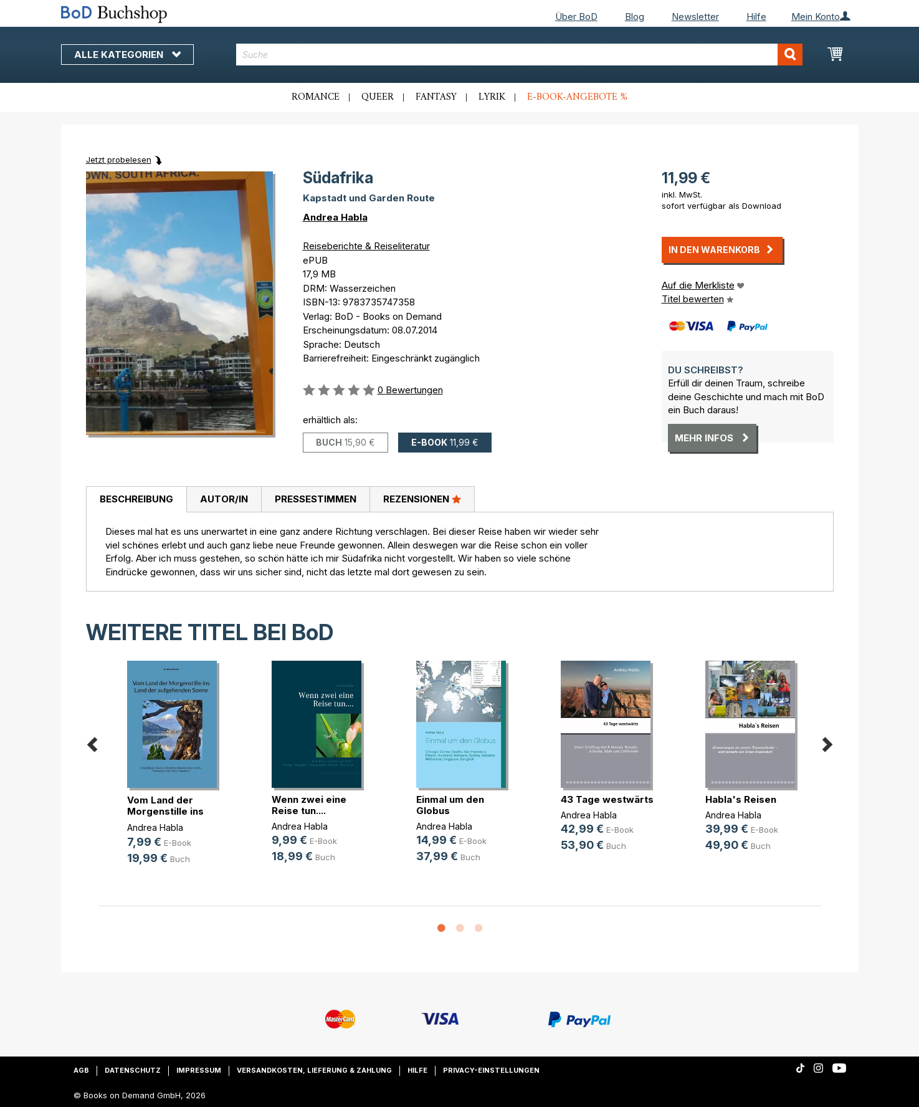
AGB (81, 1070)
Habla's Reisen (740, 799)
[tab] (136, 500)
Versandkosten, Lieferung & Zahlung (314, 1070)
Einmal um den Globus (450, 805)
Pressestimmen (315, 499)
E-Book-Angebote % (577, 97)
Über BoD (576, 16)
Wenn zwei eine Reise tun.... (309, 805)
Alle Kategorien (127, 54)
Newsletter (695, 16)
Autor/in (224, 499)
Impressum (198, 1070)
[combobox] (519, 54)
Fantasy (436, 97)
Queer (377, 97)
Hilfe (756, 16)
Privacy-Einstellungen (491, 1070)
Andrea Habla (335, 217)
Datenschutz (133, 1070)
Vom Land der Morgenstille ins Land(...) (165, 811)
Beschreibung (136, 499)
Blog (634, 16)
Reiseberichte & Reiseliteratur (366, 246)
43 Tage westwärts (607, 799)
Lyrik (492, 97)
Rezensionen (422, 499)
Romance (316, 97)
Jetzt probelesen (118, 160)
